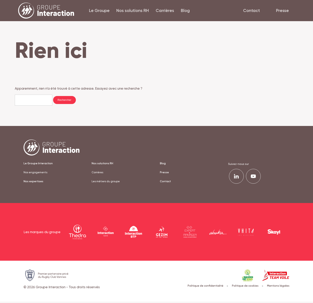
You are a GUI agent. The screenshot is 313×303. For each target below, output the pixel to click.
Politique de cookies (247, 287)
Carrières (163, 11)
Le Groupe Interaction (38, 164)
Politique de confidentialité (207, 287)
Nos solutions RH (131, 11)
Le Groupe (97, 11)
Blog (183, 11)
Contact (255, 11)
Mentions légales (278, 287)
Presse (285, 11)
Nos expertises (33, 183)
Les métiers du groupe (106, 183)
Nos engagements (36, 173)
